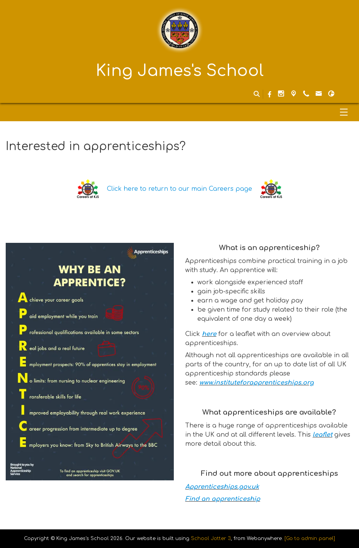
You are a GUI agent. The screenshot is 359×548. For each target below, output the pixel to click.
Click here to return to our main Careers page (179, 188)
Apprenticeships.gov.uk (222, 486)
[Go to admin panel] (309, 538)
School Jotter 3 (211, 538)
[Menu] (179, 112)
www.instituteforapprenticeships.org (256, 382)
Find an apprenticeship (222, 499)
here (209, 334)
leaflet (322, 434)
